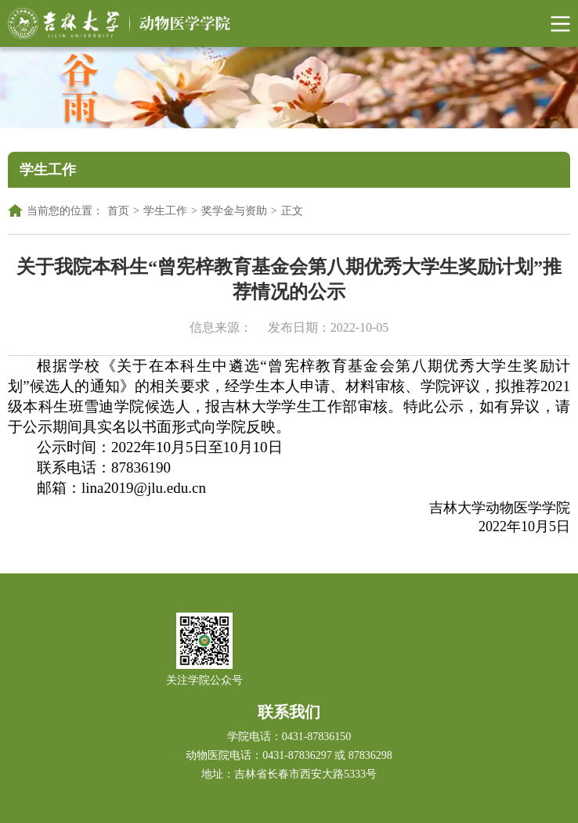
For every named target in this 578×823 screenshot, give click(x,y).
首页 (118, 211)
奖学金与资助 (234, 211)
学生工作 (165, 211)
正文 (292, 211)
